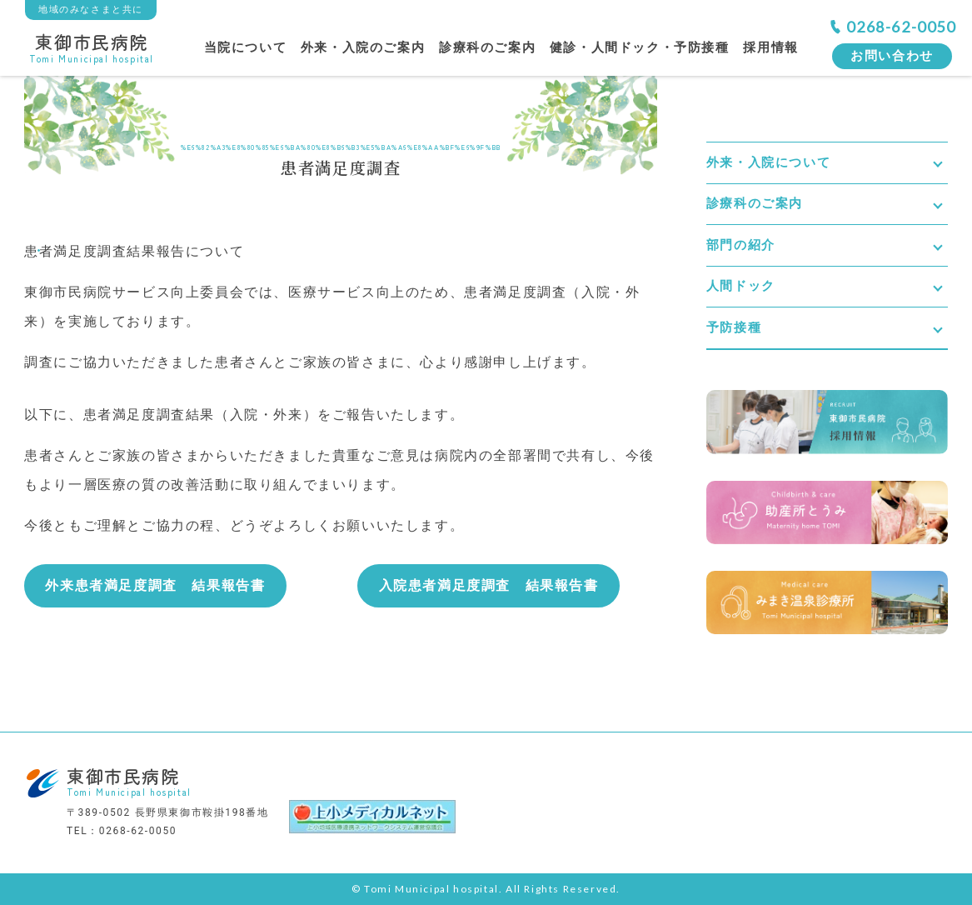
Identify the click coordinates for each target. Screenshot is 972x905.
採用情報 (770, 47)
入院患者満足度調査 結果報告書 (489, 585)
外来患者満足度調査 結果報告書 (155, 585)
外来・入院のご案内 (363, 47)
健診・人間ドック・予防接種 (640, 47)
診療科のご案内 (487, 47)
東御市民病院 (91, 46)
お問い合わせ (892, 55)
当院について (245, 47)
